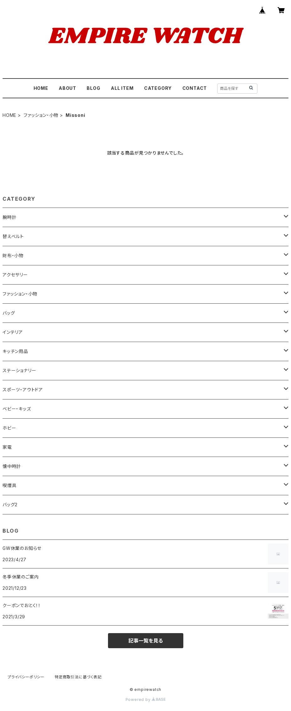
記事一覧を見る (145, 641)
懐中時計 (12, 466)
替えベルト (13, 236)
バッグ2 (10, 504)
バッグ (9, 313)
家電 (7, 447)
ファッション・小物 (41, 115)
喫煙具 (9, 485)
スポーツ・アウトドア (23, 389)
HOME (41, 88)
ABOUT (67, 88)
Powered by (146, 699)
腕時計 (9, 217)
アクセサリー (15, 274)
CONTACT (194, 88)
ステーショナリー (19, 370)
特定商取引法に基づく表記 (78, 677)
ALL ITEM (122, 88)
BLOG (93, 88)
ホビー (9, 428)
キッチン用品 (15, 351)
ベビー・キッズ (17, 408)
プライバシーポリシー (26, 677)
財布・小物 (13, 255)
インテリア (13, 332)
